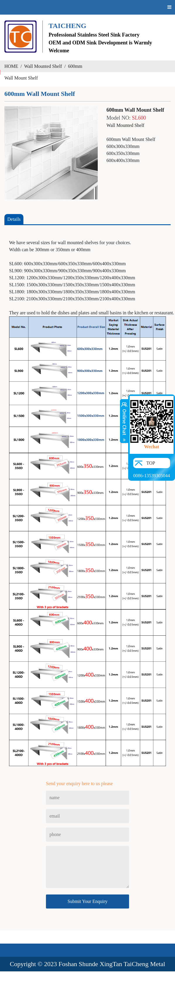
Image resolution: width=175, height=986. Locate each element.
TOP (150, 463)
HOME (11, 66)
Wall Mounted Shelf (43, 66)
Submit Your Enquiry (87, 901)
